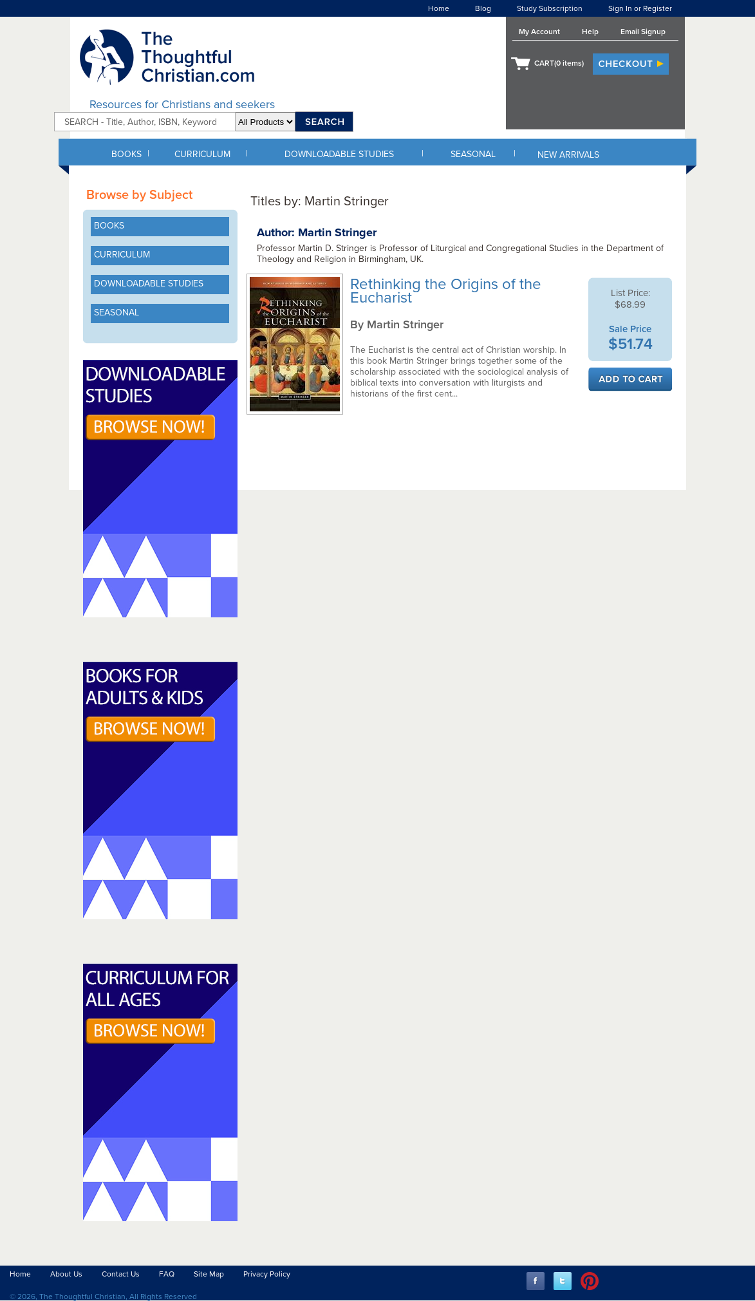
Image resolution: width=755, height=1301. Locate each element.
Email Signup (643, 31)
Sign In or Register (640, 8)
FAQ (166, 1273)
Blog (483, 8)
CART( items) (559, 63)
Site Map (209, 1273)
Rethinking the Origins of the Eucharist (445, 291)
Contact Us (121, 1273)
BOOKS (126, 154)
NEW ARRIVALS (568, 154)
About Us (66, 1273)
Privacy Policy (266, 1273)
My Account (539, 31)
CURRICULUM (202, 154)
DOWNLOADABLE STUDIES (339, 154)
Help (590, 31)
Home (438, 8)
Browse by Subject (139, 195)
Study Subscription (550, 8)
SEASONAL (473, 154)
